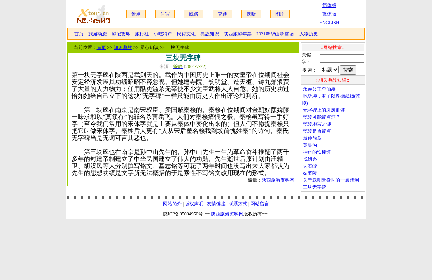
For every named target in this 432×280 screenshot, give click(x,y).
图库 (280, 14)
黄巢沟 (310, 145)
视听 (251, 14)
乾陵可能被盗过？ (321, 117)
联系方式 (238, 203)
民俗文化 (186, 34)
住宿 (165, 14)
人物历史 (308, 34)
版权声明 (195, 203)
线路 (193, 14)
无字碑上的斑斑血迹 (324, 110)
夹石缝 (310, 166)
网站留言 (259, 203)
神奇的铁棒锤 (317, 152)
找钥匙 (310, 159)
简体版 (329, 5)
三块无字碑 (314, 187)
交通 (222, 14)
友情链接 (217, 203)
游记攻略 (121, 34)
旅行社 (142, 34)
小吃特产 (163, 34)
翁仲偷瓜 (312, 138)
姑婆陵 (310, 173)
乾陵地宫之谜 (317, 124)
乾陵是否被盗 (317, 131)
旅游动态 (97, 34)
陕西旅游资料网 (278, 180)
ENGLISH (329, 22)
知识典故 (123, 47)
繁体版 (329, 14)
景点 (136, 14)
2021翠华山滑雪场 (275, 34)
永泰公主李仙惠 (319, 89)
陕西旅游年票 (238, 34)
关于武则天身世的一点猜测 (331, 180)
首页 (79, 34)
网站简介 (173, 203)
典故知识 (209, 34)
